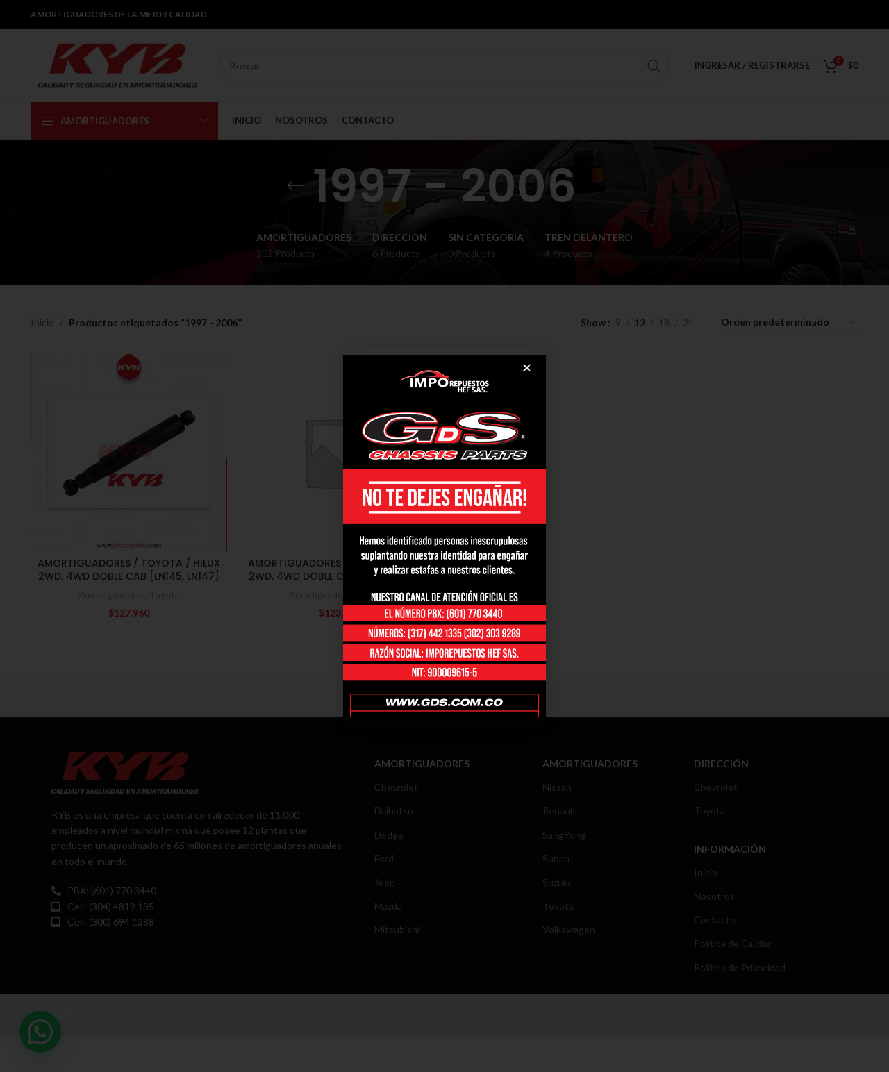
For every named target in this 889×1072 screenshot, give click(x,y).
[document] (444, 536)
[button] (527, 367)
